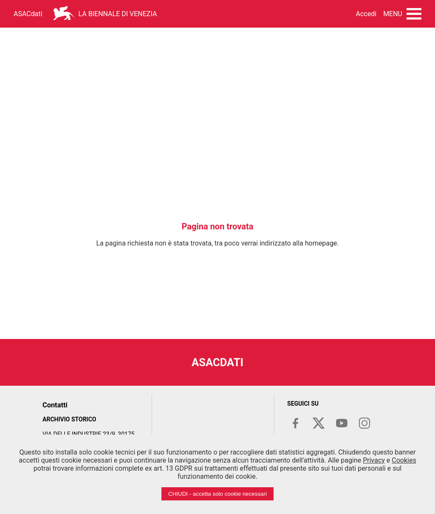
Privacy (374, 460)
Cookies (404, 460)
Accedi (366, 14)
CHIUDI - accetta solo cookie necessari (217, 494)
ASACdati (28, 14)
